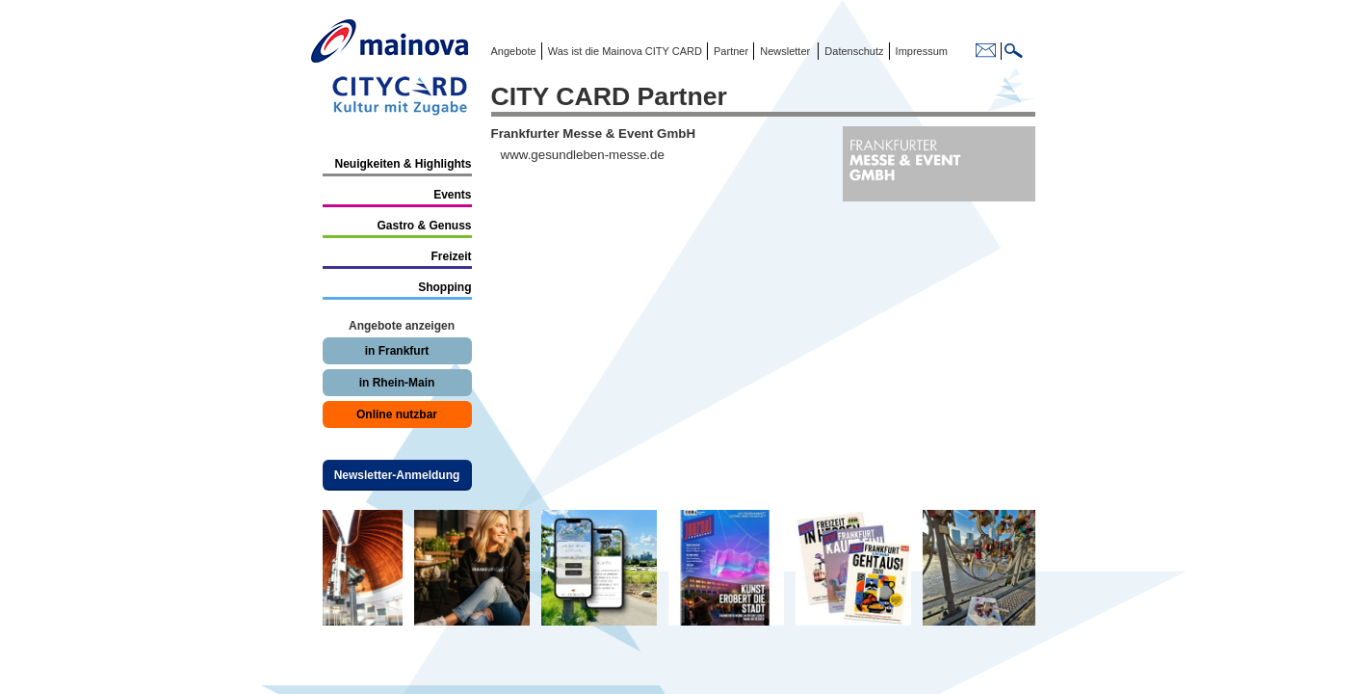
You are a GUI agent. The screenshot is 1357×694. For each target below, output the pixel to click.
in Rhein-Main (397, 382)
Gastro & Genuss (424, 225)
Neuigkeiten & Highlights (402, 164)
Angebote (513, 51)
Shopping (444, 287)
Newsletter (785, 51)
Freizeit (451, 256)
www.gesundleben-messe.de (583, 154)
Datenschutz (851, 51)
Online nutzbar (396, 414)
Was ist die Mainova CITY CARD (623, 51)
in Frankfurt (397, 351)
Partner (729, 51)
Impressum (920, 51)
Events (452, 194)
